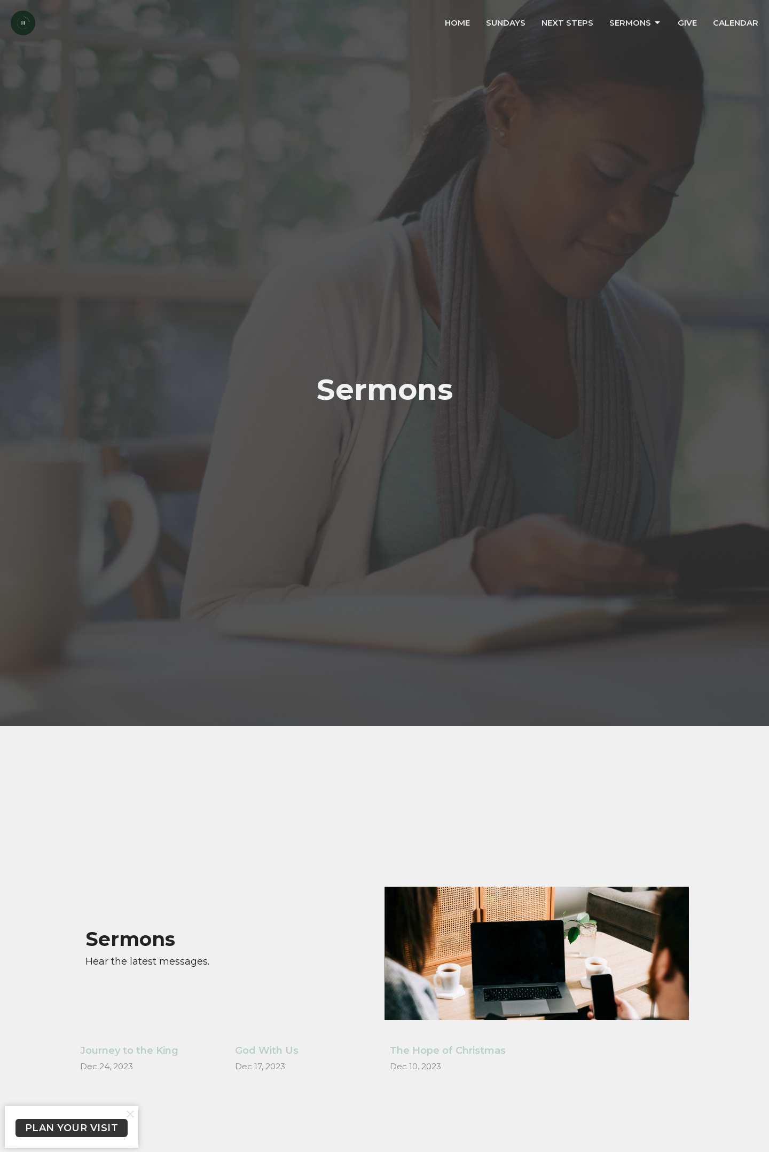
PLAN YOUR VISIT (72, 1128)
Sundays (505, 23)
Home (457, 23)
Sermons (635, 23)
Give (687, 23)
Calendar (735, 23)
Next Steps (567, 23)
